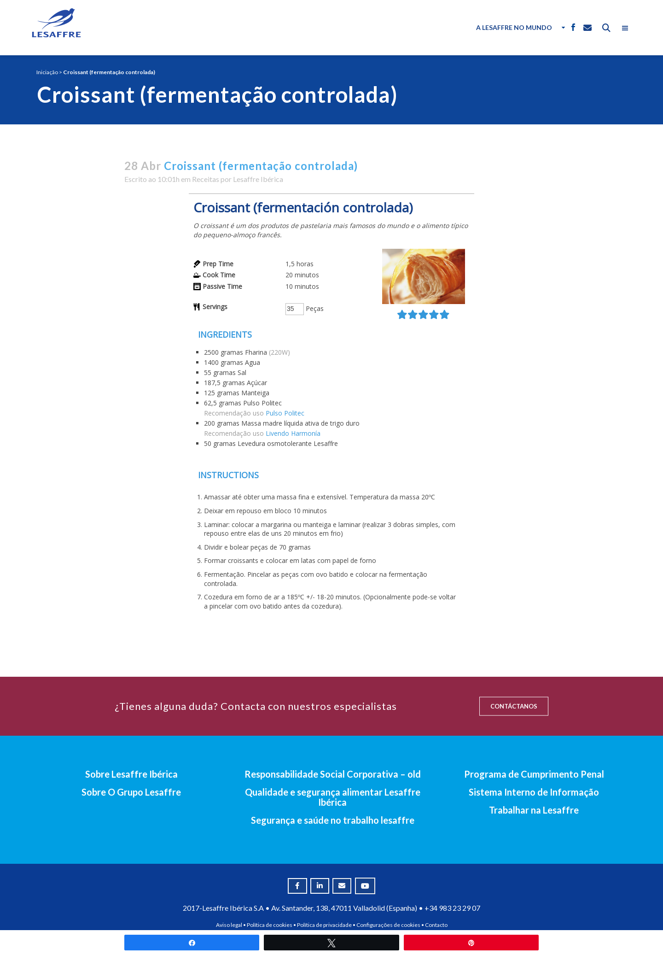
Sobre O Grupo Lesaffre (131, 792)
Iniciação (47, 72)
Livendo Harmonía (293, 433)
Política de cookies (269, 924)
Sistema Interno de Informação (534, 792)
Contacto (436, 924)
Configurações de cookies (388, 924)
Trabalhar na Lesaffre (534, 810)
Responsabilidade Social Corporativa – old (332, 774)
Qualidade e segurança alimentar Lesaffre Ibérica (332, 797)
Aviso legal (229, 924)
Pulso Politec (285, 413)
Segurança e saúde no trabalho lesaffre (332, 820)
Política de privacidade (324, 924)
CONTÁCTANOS (513, 706)
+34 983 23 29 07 (452, 907)
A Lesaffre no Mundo (514, 27)
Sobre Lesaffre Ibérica (131, 774)
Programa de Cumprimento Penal (534, 774)
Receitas (205, 179)
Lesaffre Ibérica (258, 179)
